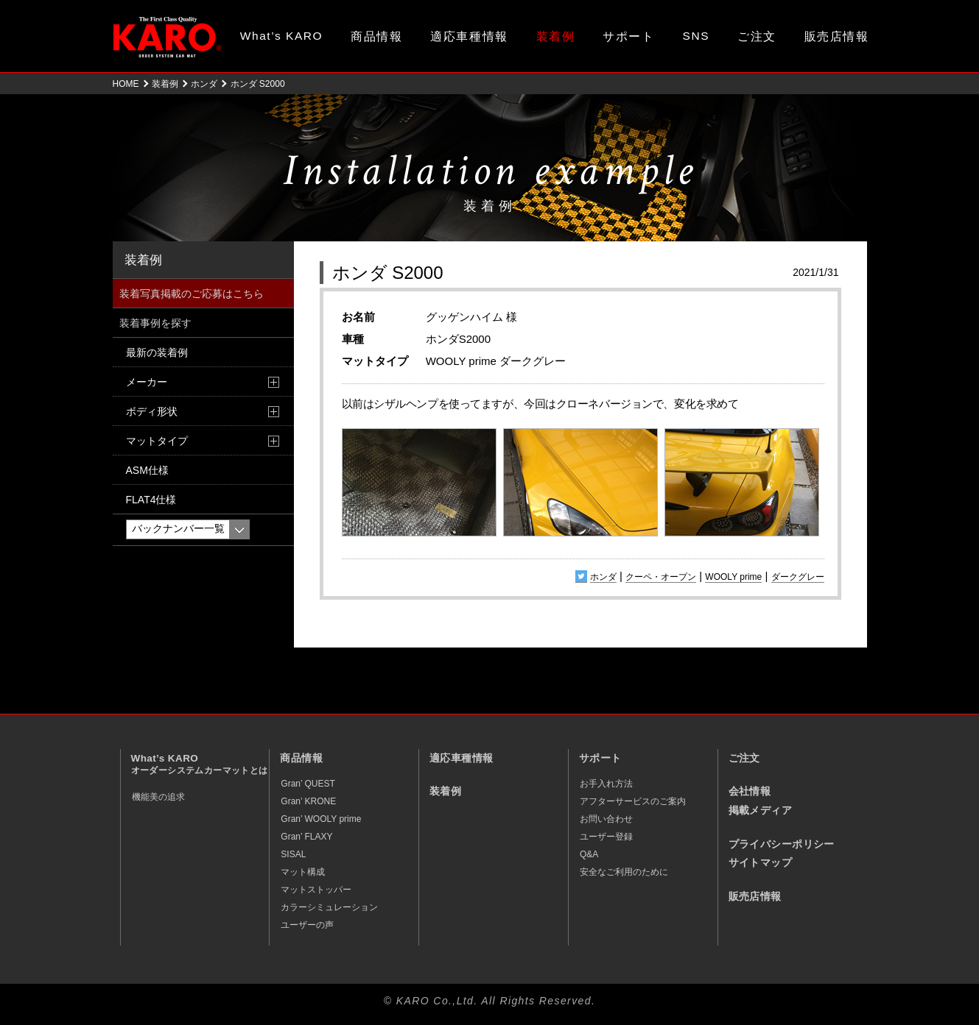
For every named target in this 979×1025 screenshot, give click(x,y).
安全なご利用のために (624, 872)
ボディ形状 (152, 411)
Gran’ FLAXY (306, 836)
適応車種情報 (469, 36)
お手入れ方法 (606, 783)
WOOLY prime (733, 577)
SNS (696, 35)
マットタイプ (157, 441)
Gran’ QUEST (308, 783)
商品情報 (376, 36)
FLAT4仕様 (151, 500)
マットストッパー (316, 889)
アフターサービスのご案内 (633, 801)
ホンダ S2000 (387, 273)
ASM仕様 (147, 470)
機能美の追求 (158, 797)
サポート (628, 36)
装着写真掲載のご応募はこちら (191, 293)
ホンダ (204, 84)
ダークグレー (797, 577)
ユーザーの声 (307, 925)
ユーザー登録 (606, 836)
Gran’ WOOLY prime (321, 819)
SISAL (293, 854)
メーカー (146, 382)
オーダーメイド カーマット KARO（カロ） (167, 36)
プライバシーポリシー (782, 844)
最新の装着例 (157, 352)
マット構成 (303, 872)
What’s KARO (281, 35)
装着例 (555, 36)
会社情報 (750, 791)
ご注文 (756, 36)
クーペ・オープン (660, 577)
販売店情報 (836, 36)
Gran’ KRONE (308, 801)
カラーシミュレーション (329, 907)
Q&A (589, 854)
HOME (126, 84)
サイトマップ (760, 862)
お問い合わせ (606, 819)
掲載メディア (760, 810)
